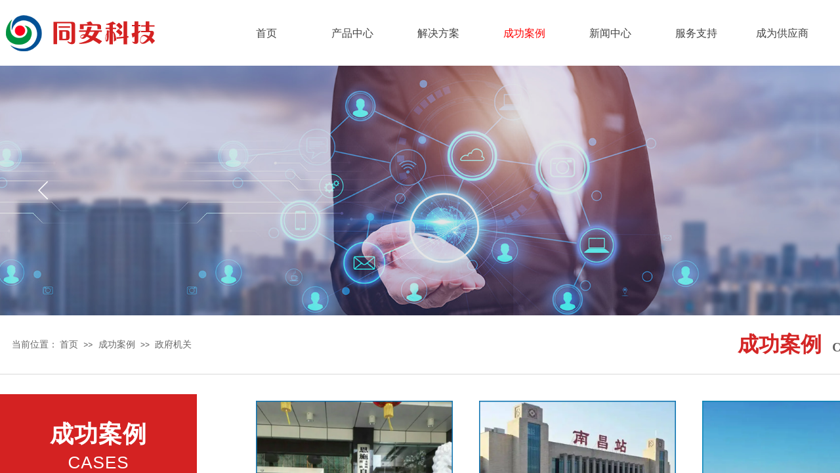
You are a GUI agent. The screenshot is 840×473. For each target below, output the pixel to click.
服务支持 (696, 33)
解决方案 (438, 33)
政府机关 (173, 344)
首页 (266, 33)
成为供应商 (782, 33)
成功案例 (524, 33)
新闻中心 (610, 33)
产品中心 (352, 33)
